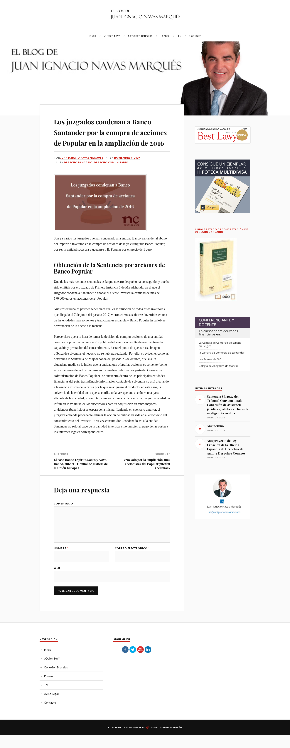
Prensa (165, 36)
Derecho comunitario (111, 183)
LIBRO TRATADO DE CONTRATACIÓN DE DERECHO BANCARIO (221, 230)
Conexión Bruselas (140, 36)
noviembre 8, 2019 (128, 178)
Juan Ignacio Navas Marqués (82, 178)
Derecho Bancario (78, 183)
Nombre (61, 570)
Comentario (63, 525)
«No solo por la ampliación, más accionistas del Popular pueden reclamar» (147, 485)
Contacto (195, 36)
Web (57, 590)
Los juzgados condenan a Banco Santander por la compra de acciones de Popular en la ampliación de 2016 (106, 142)
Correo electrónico (132, 570)
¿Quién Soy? (112, 36)
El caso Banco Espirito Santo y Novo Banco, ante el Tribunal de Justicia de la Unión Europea (81, 485)
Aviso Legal (51, 715)
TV (179, 36)
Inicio (92, 36)
